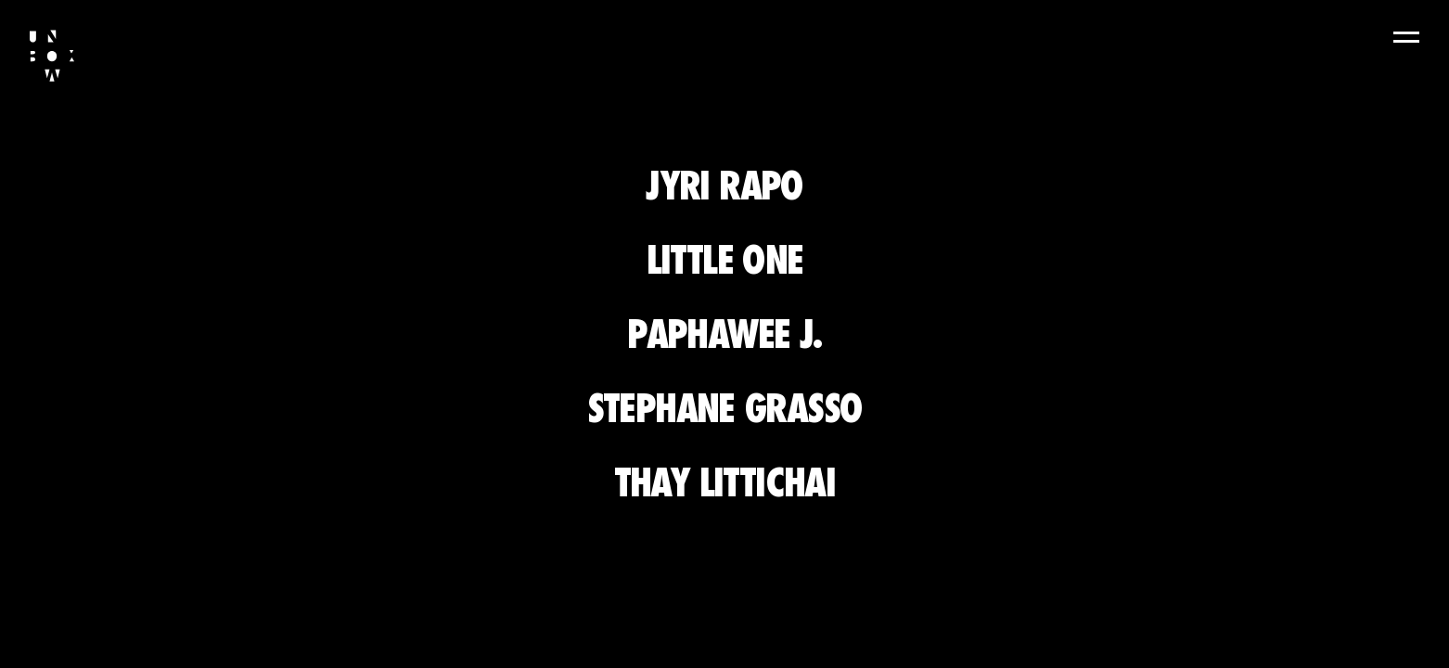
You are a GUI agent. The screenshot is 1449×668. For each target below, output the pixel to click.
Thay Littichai (725, 482)
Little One (725, 260)
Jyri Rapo (724, 185)
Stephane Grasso (725, 408)
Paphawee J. (724, 334)
